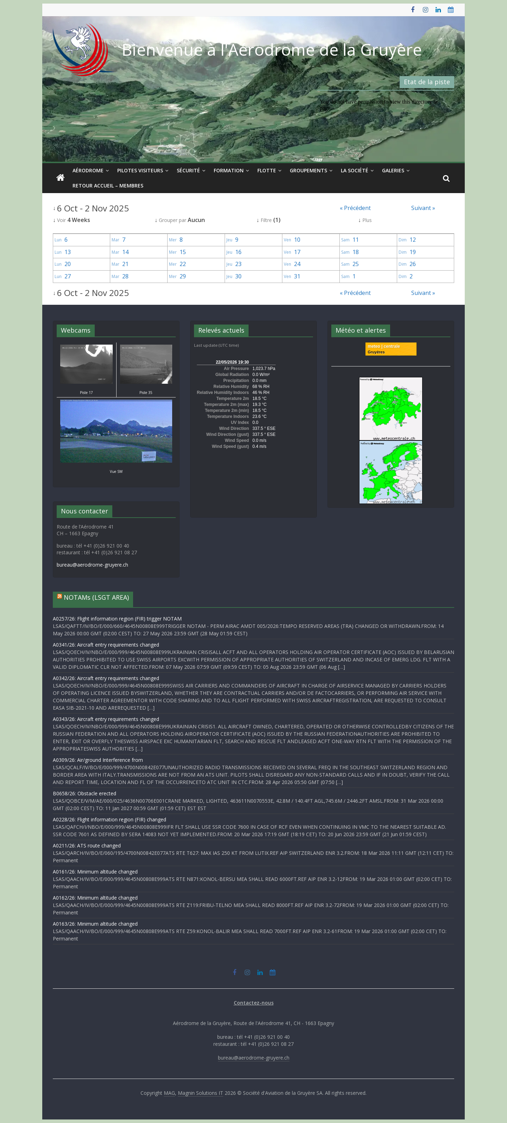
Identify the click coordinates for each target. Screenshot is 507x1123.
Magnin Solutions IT (200, 1093)
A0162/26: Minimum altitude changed (95, 897)
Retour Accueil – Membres (108, 185)
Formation (229, 170)
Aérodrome (88, 170)
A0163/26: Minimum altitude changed (95, 923)
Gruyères (376, 352)
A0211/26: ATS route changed (87, 845)
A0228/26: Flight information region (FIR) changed (109, 819)
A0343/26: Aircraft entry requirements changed (106, 719)
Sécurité (188, 170)
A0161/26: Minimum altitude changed (95, 871)
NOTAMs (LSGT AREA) (96, 597)
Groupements (308, 170)
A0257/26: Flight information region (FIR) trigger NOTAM (117, 618)
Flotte (266, 170)
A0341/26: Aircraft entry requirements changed (106, 644)
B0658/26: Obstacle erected (84, 793)
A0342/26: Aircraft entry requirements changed (106, 678)
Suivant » (423, 208)
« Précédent (355, 208)
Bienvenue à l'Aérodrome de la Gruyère (272, 49)
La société (354, 170)
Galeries (393, 170)
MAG (169, 1093)
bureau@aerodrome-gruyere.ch (92, 564)
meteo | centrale (384, 346)
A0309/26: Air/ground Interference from (98, 760)
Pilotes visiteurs (140, 170)
